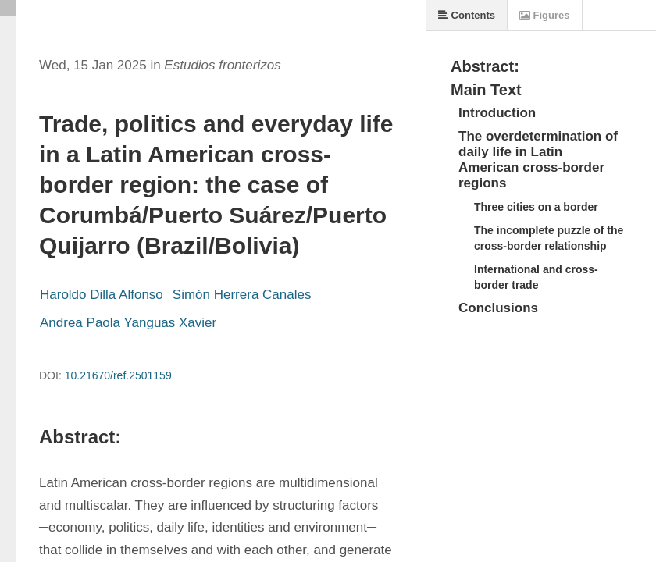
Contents (466, 15)
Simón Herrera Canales (242, 294)
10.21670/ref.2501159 (118, 375)
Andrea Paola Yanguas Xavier (128, 322)
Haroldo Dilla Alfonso (101, 294)
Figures (544, 15)
